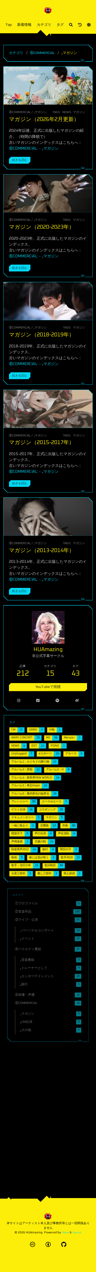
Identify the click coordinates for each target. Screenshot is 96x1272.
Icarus (76, 1232)
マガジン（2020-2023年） (41, 227)
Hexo (65, 1232)
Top (8, 25)
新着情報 (24, 25)
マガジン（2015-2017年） (41, 442)
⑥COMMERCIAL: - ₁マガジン (34, 148)
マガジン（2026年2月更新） (44, 119)
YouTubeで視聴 (47, 680)
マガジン (79, 112)
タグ (60, 25)
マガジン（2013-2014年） (41, 549)
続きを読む (19, 160)
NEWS (66, 112)
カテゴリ (44, 25)
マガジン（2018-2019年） (41, 334)
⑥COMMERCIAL (42, 53)
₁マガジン (40, 112)
